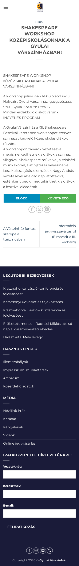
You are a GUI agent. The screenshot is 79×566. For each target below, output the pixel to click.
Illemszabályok (15, 362)
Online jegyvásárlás (19, 443)
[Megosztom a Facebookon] (31, 209)
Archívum (11, 378)
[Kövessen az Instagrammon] (36, 550)
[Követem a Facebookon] (29, 550)
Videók (9, 435)
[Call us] (50, 550)
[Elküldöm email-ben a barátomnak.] (39, 209)
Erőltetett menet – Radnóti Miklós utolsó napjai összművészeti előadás (37, 326)
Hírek (39, 22)
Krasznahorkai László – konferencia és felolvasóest (34, 313)
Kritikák (9, 419)
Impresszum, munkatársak (25, 370)
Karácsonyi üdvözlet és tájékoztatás (33, 302)
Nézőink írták (14, 411)
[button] (5, 7)
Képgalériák (13, 427)
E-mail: (8, 505)
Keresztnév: (12, 486)
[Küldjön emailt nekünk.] (43, 550)
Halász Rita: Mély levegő (23, 337)
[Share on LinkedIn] (47, 209)
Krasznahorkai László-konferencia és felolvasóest (33, 291)
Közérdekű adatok (18, 386)
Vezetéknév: (12, 466)
